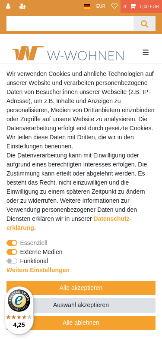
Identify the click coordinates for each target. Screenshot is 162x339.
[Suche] (144, 23)
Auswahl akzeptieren (81, 304)
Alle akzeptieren (81, 287)
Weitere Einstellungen (38, 270)
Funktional (34, 260)
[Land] (87, 6)
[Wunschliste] (114, 6)
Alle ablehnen (81, 322)
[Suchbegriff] (69, 23)
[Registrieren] (23, 6)
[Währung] (100, 6)
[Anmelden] (9, 6)
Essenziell (34, 242)
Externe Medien (41, 251)
